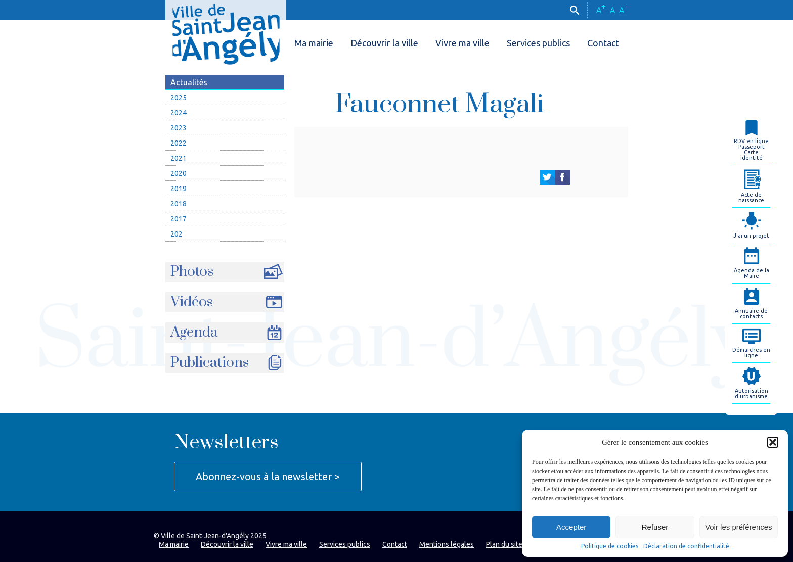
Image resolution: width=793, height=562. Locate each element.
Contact (603, 43)
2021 (178, 158)
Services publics (538, 43)
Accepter (571, 527)
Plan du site (504, 544)
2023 (178, 127)
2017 (178, 218)
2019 (178, 188)
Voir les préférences (738, 527)
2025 (178, 97)
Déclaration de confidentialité (686, 546)
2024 (178, 112)
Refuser (655, 527)
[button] (773, 442)
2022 (178, 143)
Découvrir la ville (384, 43)
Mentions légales (446, 544)
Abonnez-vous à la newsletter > (268, 476)
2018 (178, 203)
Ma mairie (313, 43)
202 (176, 234)
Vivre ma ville (462, 43)
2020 (178, 173)
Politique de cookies (609, 546)
